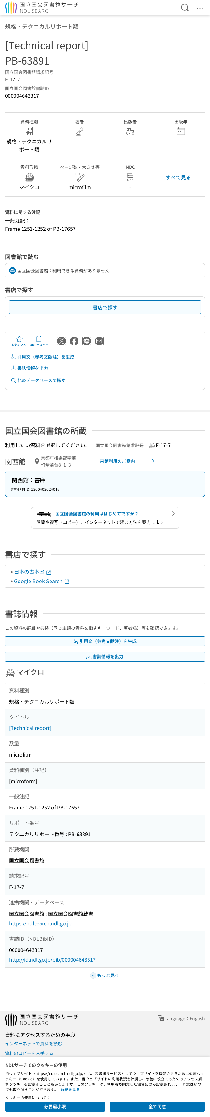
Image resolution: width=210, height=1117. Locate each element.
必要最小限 (55, 1106)
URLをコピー (39, 341)
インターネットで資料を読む (33, 1043)
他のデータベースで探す (38, 380)
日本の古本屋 (33, 571)
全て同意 (157, 1106)
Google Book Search (42, 581)
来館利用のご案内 (128, 461)
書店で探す (105, 307)
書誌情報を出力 (29, 368)
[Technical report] (30, 728)
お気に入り (19, 341)
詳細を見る (70, 1089)
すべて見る (178, 177)
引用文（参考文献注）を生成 (42, 357)
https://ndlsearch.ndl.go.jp (40, 923)
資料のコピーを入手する (29, 1053)
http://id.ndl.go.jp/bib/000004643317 (52, 959)
